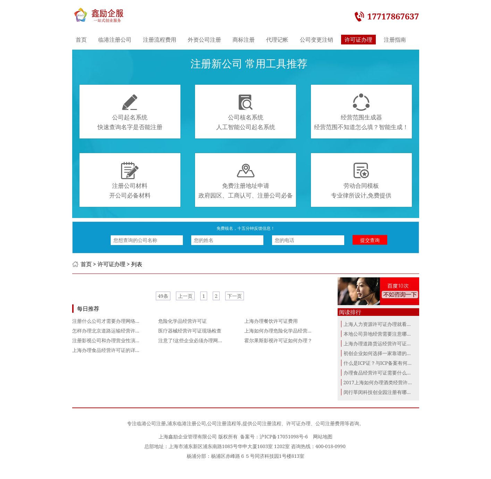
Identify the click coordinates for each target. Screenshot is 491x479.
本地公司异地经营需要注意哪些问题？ (385, 333)
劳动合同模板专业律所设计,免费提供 (361, 180)
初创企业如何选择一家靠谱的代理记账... (387, 353)
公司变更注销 (316, 39)
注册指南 (395, 39)
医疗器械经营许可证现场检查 (189, 330)
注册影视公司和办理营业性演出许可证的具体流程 (125, 340)
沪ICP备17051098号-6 (284, 436)
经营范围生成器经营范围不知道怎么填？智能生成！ (361, 112)
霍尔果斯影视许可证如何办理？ (278, 340)
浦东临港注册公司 (186, 423)
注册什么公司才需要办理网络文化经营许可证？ (123, 321)
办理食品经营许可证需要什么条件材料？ (387, 372)
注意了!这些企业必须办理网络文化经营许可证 (207, 340)
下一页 (234, 296)
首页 (81, 39)
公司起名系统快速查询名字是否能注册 (130, 112)
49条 (163, 296)
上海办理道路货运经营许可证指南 (380, 343)
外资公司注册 (204, 39)
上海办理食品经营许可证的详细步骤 (111, 350)
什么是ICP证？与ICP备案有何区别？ (383, 363)
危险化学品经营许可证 (182, 321)
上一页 (185, 296)
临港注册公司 (115, 39)
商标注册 (243, 39)
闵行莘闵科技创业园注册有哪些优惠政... (387, 392)
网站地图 (322, 436)
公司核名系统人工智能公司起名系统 (245, 112)
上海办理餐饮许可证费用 (271, 321)
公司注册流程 (221, 423)
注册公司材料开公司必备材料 (130, 180)
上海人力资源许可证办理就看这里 (380, 324)
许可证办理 (358, 39)
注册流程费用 (159, 39)
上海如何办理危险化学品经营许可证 (283, 330)
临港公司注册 (151, 423)
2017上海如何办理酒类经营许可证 (380, 382)
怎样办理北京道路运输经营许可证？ (111, 330)
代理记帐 (277, 39)
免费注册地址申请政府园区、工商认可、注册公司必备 (245, 180)
